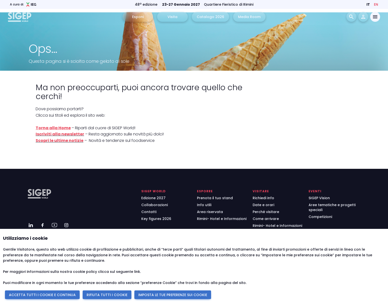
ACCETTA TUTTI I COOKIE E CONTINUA (42, 294)
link (137, 271)
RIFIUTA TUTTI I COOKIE (107, 294)
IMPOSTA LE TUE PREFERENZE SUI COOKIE (172, 294)
